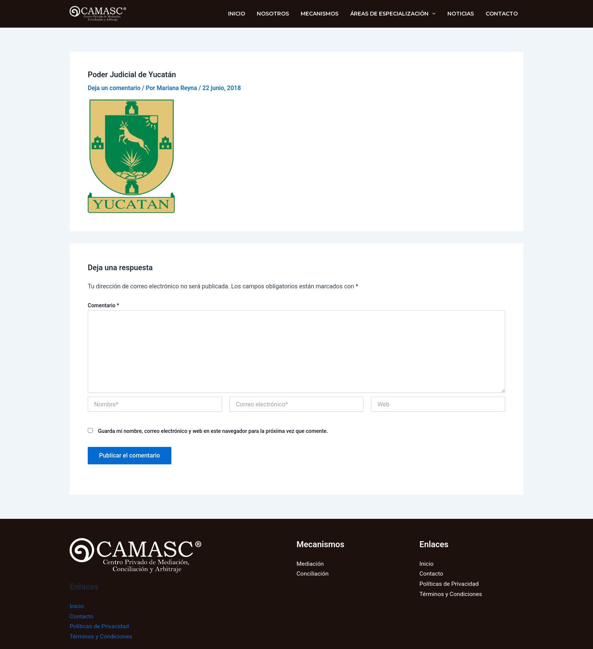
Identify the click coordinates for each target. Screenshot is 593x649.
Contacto (502, 13)
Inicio (77, 606)
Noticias (462, 13)
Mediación (310, 563)
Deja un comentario (114, 88)
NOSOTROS (278, 13)
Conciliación (312, 573)
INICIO (242, 13)
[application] (435, 13)
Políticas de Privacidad (100, 626)
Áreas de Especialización (395, 13)
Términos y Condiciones (102, 636)
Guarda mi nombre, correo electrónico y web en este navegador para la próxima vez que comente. (213, 431)
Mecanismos (324, 13)
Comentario (103, 305)
